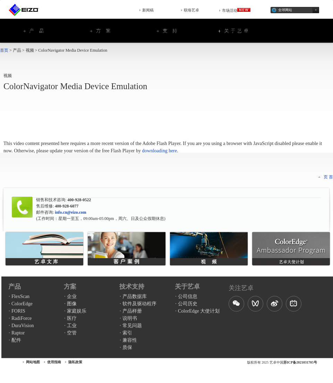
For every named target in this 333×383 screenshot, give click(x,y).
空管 (72, 332)
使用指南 (54, 362)
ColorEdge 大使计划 (199, 311)
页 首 (328, 177)
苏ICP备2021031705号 (300, 362)
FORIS (18, 311)
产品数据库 (134, 296)
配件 (16, 340)
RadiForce (21, 318)
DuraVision (22, 325)
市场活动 (236, 10)
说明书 (129, 318)
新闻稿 (148, 10)
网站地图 (33, 362)
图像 (72, 303)
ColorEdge (22, 303)
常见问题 (132, 325)
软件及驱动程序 (139, 303)
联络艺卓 (191, 10)
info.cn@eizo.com (70, 212)
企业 (72, 296)
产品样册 (132, 311)
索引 (127, 332)
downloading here (159, 150)
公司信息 (187, 296)
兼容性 (129, 340)
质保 (127, 347)
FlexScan (20, 296)
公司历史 (187, 303)
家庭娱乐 (76, 311)
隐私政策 (75, 362)
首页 (4, 50)
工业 (72, 325)
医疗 (72, 318)
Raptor (18, 332)
